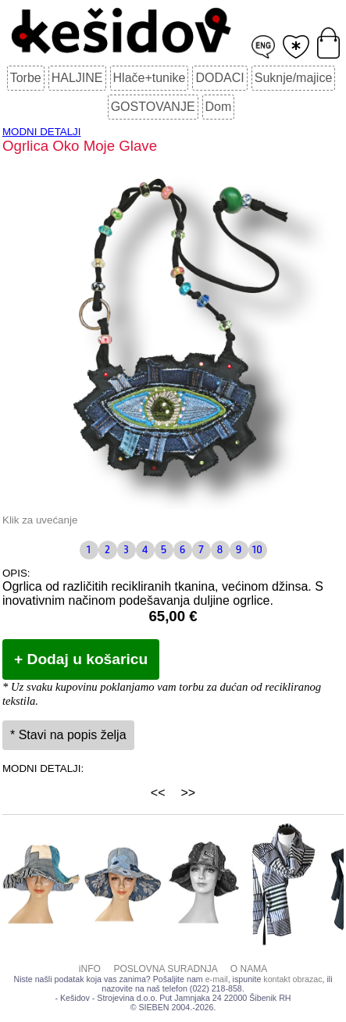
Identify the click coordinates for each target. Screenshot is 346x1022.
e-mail (216, 979)
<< (158, 792)
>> (188, 792)
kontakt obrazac (292, 979)
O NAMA (248, 968)
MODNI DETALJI (41, 132)
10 (257, 549)
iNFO (90, 968)
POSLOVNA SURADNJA (165, 968)
